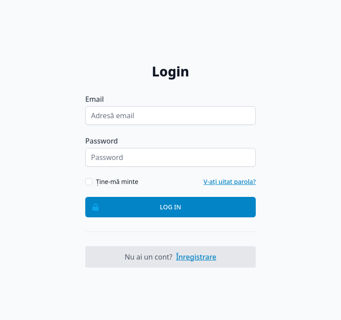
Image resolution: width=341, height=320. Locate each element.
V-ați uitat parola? (229, 181)
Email (94, 99)
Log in (133, 207)
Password (101, 141)
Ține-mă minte (117, 181)
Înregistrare (196, 257)
